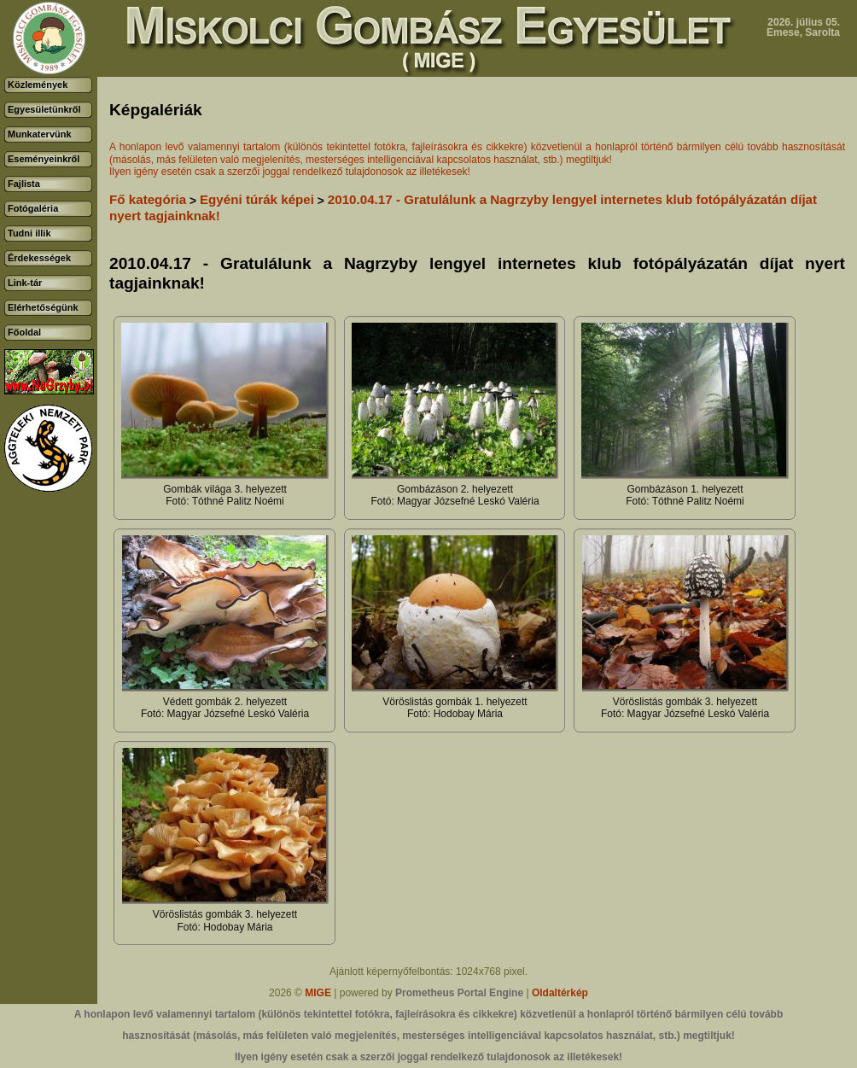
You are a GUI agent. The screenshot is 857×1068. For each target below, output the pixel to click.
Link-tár (25, 282)
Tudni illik (29, 233)
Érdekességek (39, 258)
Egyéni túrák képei (257, 199)
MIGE (318, 993)
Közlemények (37, 84)
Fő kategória (147, 199)
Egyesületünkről (44, 109)
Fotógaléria (33, 208)
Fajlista (24, 183)
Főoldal (24, 332)
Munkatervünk (40, 134)
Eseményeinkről (43, 159)
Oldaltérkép (560, 993)
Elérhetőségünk (43, 307)
